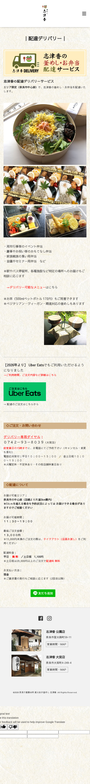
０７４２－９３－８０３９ (24, 442)
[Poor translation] (13, 727)
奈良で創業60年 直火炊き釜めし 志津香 (37, 692)
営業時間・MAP (56, 644)
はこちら (31, 287)
